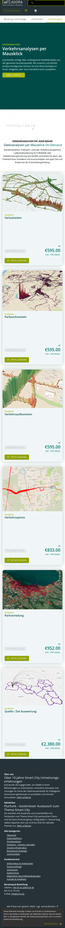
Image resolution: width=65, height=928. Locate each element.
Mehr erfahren (24, 797)
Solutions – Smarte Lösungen (21, 844)
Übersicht (11, 835)
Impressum (12, 869)
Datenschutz (13, 872)
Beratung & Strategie (17, 850)
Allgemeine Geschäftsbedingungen (24, 876)
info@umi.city (18, 893)
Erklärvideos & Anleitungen (20, 863)
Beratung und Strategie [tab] (15, 19)
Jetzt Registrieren (12, 11)
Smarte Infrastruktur (17, 847)
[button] (32, 128)
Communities (13, 854)
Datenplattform (14, 838)
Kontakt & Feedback (16, 879)
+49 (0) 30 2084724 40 (23, 887)
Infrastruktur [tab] (37, 19)
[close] (61, 924)
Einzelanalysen (14, 841)
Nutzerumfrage (14, 866)
